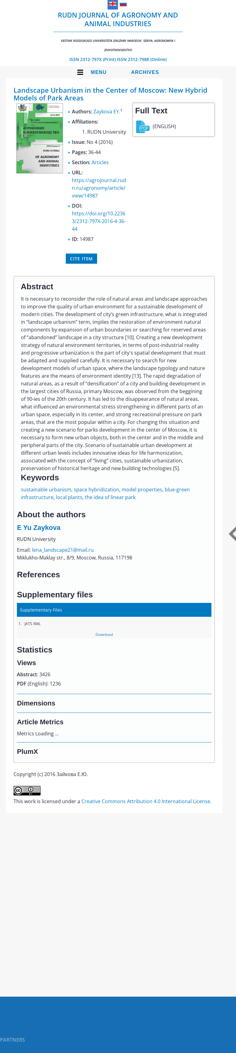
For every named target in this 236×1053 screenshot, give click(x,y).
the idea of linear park (110, 497)
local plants (69, 497)
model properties (142, 489)
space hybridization (96, 489)
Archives (145, 72)
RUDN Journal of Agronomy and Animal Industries (118, 31)
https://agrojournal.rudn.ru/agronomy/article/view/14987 (99, 188)
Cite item (81, 259)
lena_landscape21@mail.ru (63, 550)
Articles (100, 162)
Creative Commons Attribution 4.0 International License (145, 801)
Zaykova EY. (106, 111)
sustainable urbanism (46, 489)
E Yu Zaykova (38, 527)
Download (104, 634)
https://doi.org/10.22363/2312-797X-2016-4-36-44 (99, 221)
